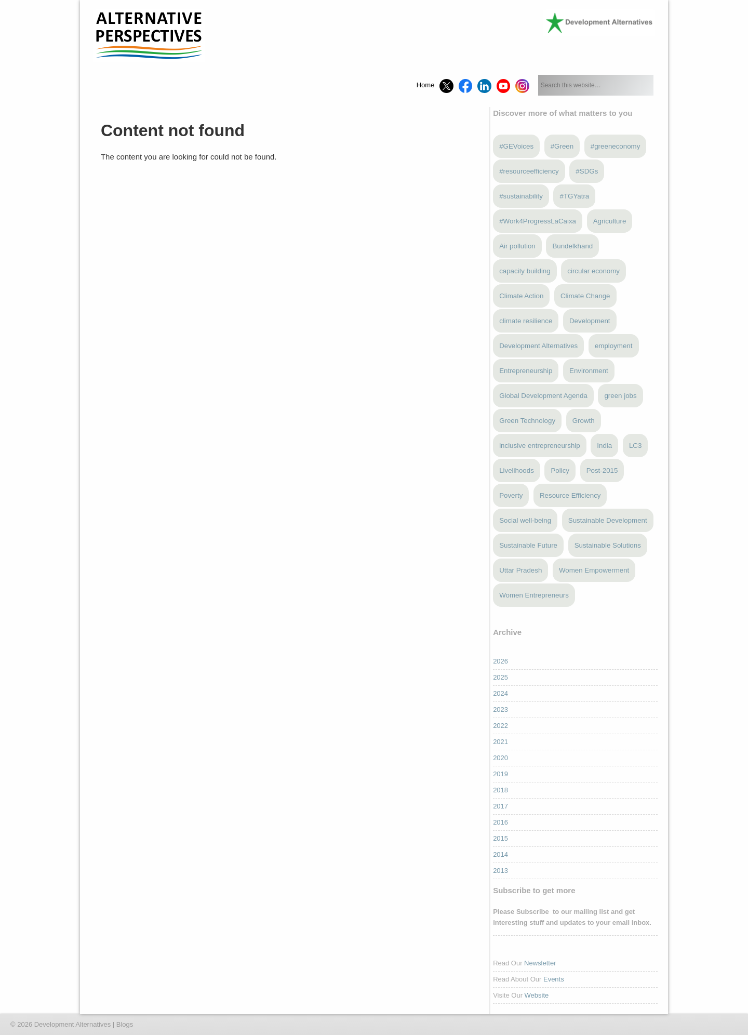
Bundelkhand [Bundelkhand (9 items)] (572, 246)
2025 (500, 677)
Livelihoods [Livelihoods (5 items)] (516, 470)
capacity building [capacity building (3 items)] (525, 271)
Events (553, 979)
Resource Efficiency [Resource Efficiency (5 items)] (570, 495)
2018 (500, 790)
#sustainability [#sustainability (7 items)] (521, 196)
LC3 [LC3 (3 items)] (635, 445)
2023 (500, 709)
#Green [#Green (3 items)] (562, 146)
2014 (500, 854)
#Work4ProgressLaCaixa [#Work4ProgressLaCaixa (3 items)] (537, 221)
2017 (500, 806)
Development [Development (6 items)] (589, 321)
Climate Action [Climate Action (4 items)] (521, 296)
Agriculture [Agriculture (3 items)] (609, 221)
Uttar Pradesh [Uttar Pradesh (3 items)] (520, 570)
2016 (500, 822)
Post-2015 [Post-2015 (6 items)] (602, 470)
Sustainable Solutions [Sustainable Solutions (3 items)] (608, 545)
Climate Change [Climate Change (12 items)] (585, 296)
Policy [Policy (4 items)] (560, 470)
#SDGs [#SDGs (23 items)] (587, 171)
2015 (500, 838)
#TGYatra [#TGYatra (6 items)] (574, 196)
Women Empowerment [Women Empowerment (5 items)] (594, 570)
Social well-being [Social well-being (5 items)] (525, 520)
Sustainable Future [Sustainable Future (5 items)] (528, 545)
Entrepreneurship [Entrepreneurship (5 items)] (525, 371)
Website (537, 995)
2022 (500, 725)
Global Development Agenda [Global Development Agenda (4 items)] (543, 396)
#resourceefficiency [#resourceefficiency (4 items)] (529, 171)
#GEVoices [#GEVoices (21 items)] (516, 146)
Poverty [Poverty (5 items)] (511, 495)
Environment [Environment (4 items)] (588, 371)
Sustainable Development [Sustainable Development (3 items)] (607, 520)
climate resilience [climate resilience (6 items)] (525, 321)
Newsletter (540, 963)
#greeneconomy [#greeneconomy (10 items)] (615, 146)
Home (426, 85)
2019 (500, 774)
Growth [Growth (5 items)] (583, 420)
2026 (500, 661)
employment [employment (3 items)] (614, 346)
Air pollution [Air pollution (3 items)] (517, 246)
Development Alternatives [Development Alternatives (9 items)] (538, 346)
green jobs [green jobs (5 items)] (620, 396)
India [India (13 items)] (604, 445)
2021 (500, 742)
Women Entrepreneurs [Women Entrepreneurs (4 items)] (534, 595)
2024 (500, 693)
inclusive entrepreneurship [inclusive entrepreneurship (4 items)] (539, 445)
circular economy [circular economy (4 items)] (593, 271)
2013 (500, 870)
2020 (500, 758)
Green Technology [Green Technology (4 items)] (527, 420)
